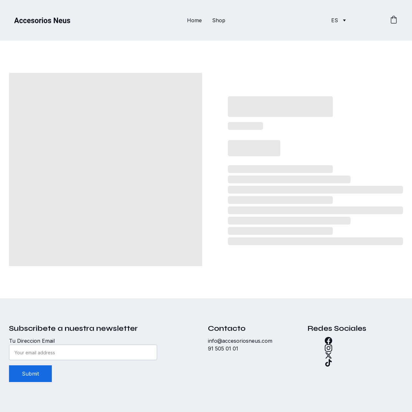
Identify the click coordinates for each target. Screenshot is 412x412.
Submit (30, 373)
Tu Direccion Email (32, 341)
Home (194, 20)
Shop (218, 20)
